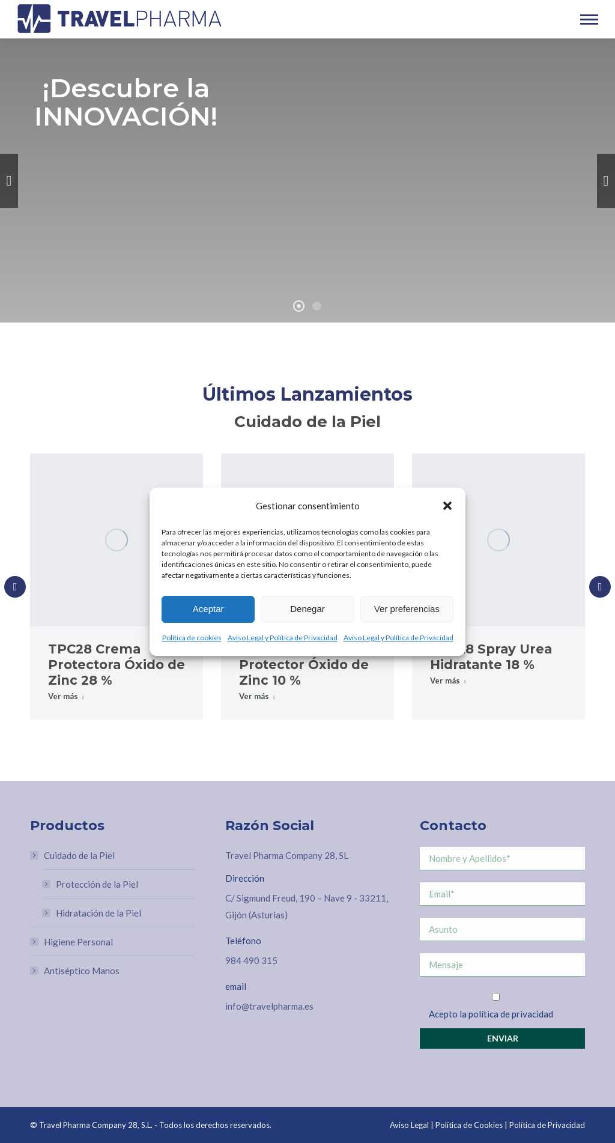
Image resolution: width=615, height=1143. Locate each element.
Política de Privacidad (547, 1125)
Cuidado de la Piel (73, 855)
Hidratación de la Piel (98, 913)
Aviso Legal (409, 1125)
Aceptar (208, 609)
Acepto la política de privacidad (491, 1013)
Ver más (66, 696)
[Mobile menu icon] (589, 19)
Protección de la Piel (97, 884)
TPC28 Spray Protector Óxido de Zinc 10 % (304, 664)
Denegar (307, 609)
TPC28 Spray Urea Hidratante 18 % (491, 656)
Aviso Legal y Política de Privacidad (283, 637)
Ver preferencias (407, 609)
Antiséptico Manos (82, 970)
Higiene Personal (78, 941)
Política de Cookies (469, 1125)
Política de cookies (192, 637)
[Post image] (116, 539)
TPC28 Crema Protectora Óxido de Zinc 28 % (116, 664)
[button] (447, 506)
